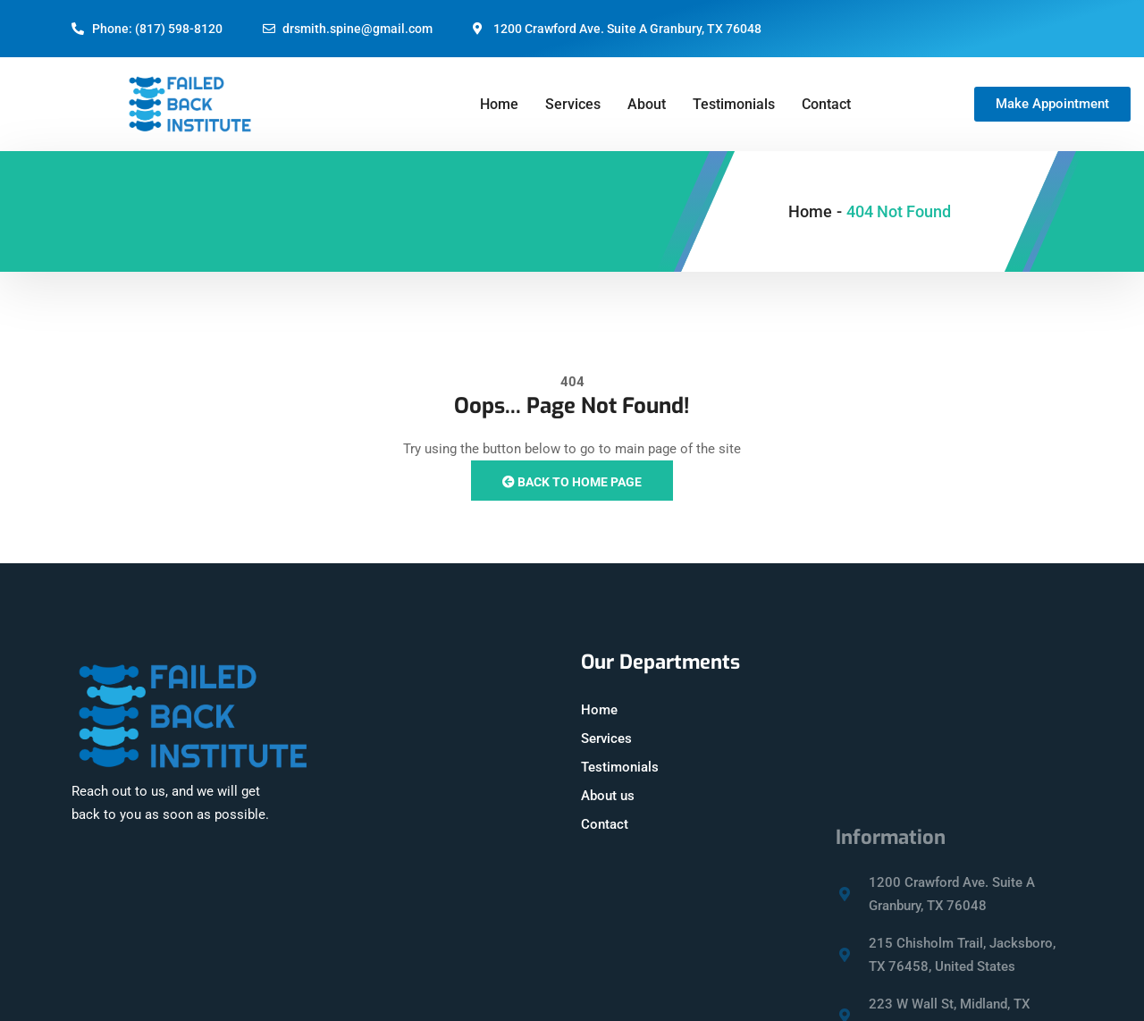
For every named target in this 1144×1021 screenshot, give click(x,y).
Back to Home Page (572, 482)
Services (573, 104)
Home (499, 104)
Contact (826, 104)
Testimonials (734, 104)
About (646, 104)
